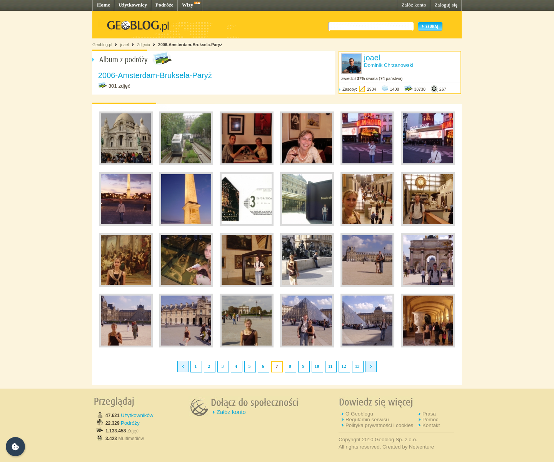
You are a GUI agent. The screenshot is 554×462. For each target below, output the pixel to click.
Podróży (130, 423)
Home (103, 5)
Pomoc (430, 419)
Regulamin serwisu (367, 419)
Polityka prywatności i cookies (379, 425)
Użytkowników (137, 415)
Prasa (429, 414)
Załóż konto (413, 5)
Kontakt (431, 425)
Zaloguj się (445, 5)
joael (124, 44)
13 (357, 366)
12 (344, 366)
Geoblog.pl (102, 44)
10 (317, 366)
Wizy (187, 5)
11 (330, 366)
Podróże (164, 5)
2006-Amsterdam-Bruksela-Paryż (190, 44)
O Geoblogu (359, 414)
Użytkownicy (132, 5)
